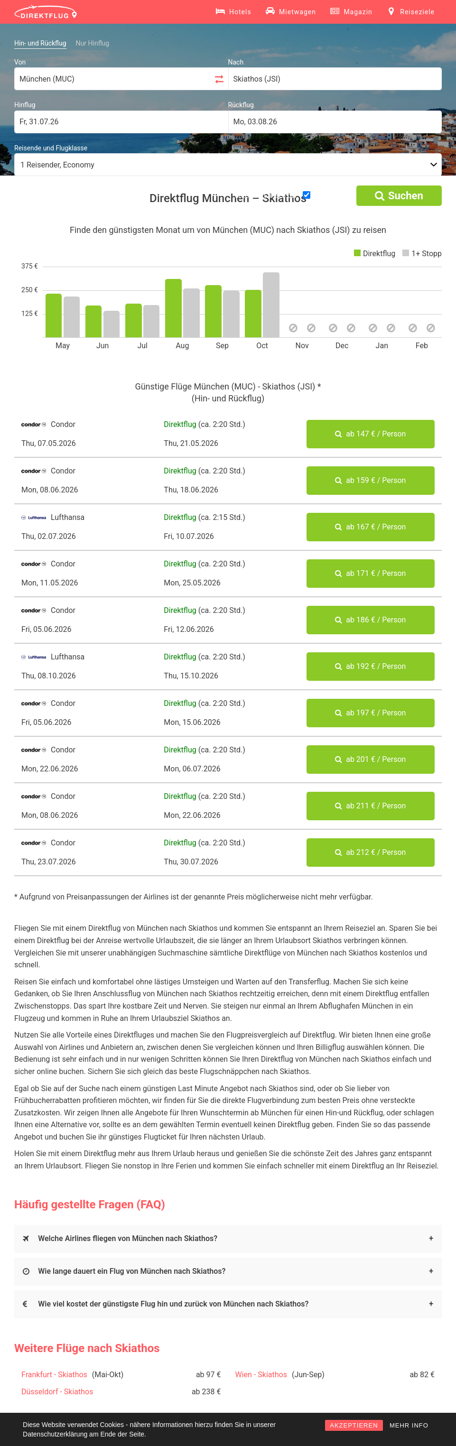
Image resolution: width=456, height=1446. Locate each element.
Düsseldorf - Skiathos (57, 1391)
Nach (236, 62)
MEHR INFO (409, 1425)
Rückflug (241, 105)
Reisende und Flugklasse (50, 148)
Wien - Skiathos (261, 1374)
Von (20, 62)
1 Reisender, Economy (57, 164)
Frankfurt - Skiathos (54, 1374)
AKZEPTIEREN (354, 1425)
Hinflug (25, 105)
